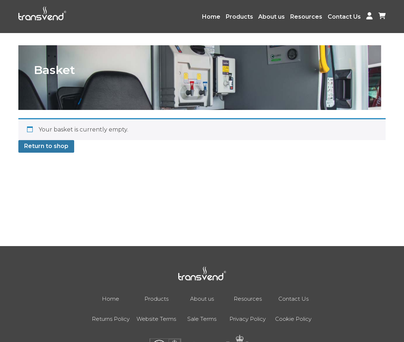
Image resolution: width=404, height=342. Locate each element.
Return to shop (46, 146)
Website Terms (156, 318)
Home (211, 16)
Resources (306, 16)
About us (271, 16)
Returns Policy (111, 318)
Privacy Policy (247, 318)
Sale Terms (201, 318)
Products (239, 16)
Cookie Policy (293, 318)
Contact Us (344, 16)
